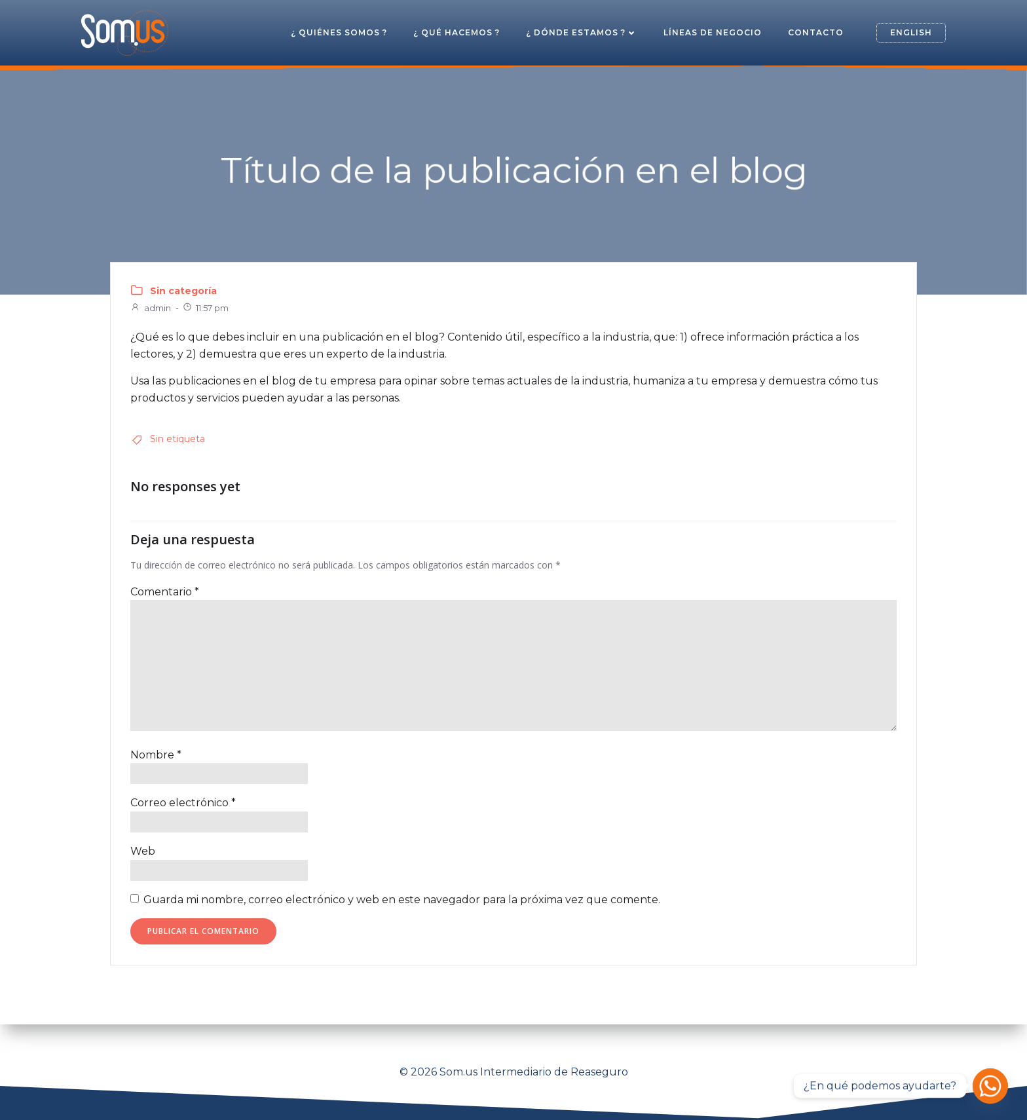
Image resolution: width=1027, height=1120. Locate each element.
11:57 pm (205, 308)
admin (150, 308)
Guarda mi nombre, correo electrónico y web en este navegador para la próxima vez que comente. (401, 899)
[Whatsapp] (990, 1086)
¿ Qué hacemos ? (456, 32)
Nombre (155, 755)
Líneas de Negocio (712, 32)
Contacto (816, 32)
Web (142, 851)
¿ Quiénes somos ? (339, 32)
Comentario (164, 592)
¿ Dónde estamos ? (581, 32)
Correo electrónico (183, 802)
